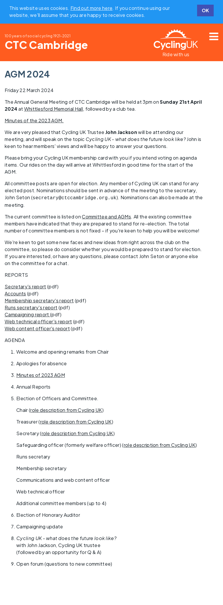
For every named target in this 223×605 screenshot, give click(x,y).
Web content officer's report (37, 328)
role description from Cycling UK (66, 409)
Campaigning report (27, 314)
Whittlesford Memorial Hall (53, 109)
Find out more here (91, 8)
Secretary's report (25, 286)
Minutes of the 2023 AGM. (34, 120)
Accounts (15, 293)
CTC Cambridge (46, 44)
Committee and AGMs (106, 216)
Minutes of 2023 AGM (40, 374)
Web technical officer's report (38, 321)
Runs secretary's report (31, 307)
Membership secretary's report (39, 300)
